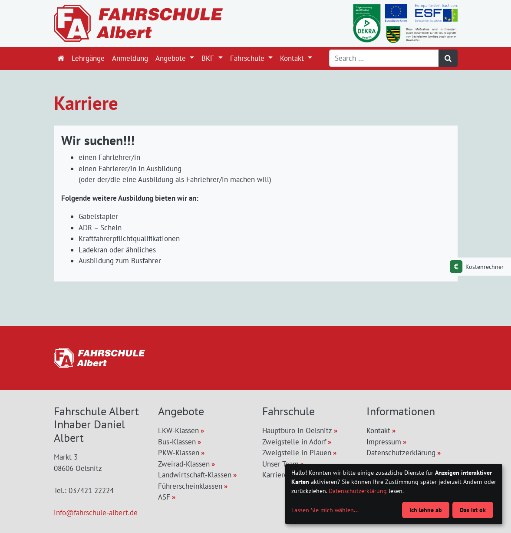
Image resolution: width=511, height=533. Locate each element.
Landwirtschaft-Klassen (194, 475)
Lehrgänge (88, 58)
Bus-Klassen (177, 442)
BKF (208, 58)
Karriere (275, 475)
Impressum (383, 442)
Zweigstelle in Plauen (296, 452)
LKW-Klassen (178, 430)
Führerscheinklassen (190, 486)
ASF (164, 497)
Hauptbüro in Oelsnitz (297, 430)
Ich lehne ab (425, 510)
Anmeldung (130, 58)
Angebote (171, 58)
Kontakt (293, 58)
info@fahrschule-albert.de (96, 512)
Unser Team (280, 464)
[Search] (384, 58)
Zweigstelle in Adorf (294, 442)
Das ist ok (473, 510)
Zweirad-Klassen (184, 464)
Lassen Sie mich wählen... (325, 510)
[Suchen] (448, 58)
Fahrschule (248, 58)
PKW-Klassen (178, 452)
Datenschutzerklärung (400, 452)
